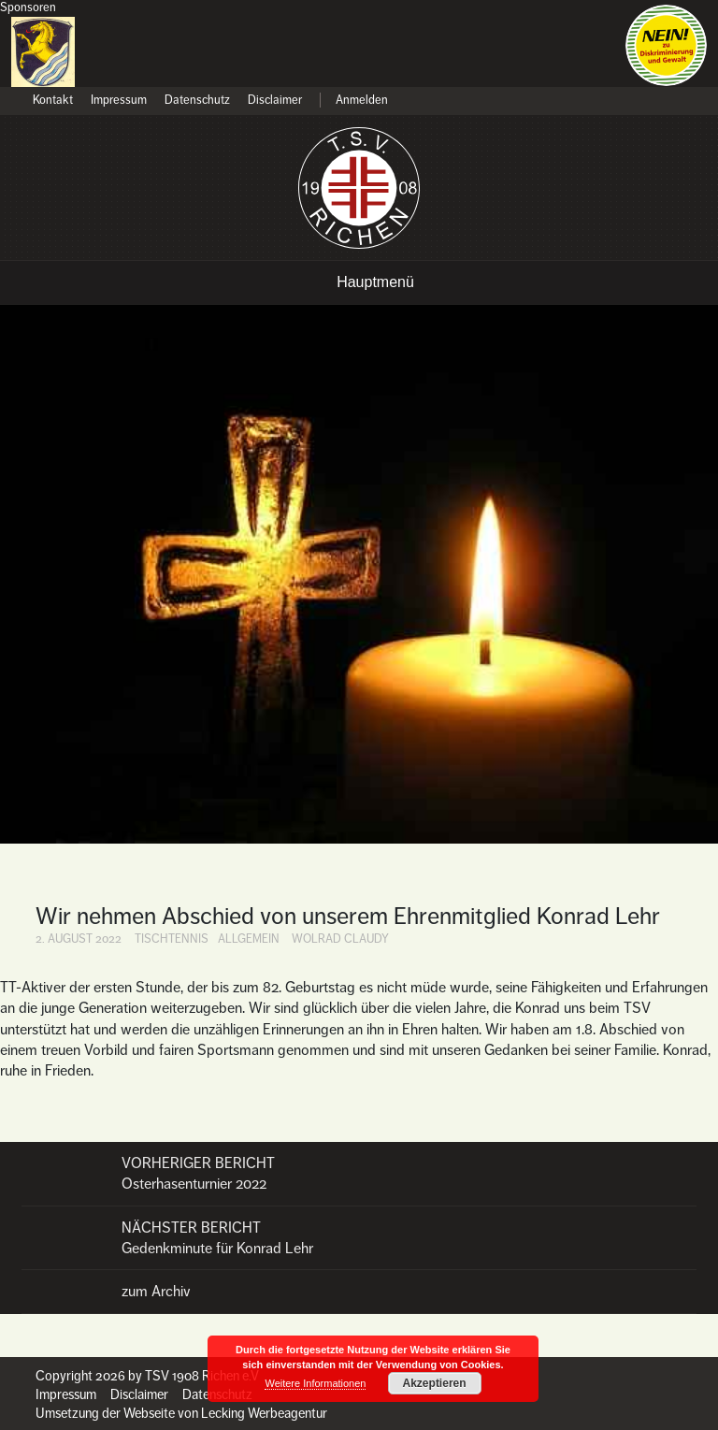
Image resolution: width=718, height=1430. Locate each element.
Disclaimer (275, 100)
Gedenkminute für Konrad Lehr (359, 1238)
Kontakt (53, 100)
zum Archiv (156, 1291)
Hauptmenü (375, 282)
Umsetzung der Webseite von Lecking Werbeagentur (181, 1413)
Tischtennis (171, 939)
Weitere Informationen (315, 1383)
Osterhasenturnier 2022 (359, 1173)
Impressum (119, 100)
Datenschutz (197, 100)
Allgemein (249, 939)
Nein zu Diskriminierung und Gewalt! (666, 45)
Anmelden (362, 100)
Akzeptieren (435, 1383)
